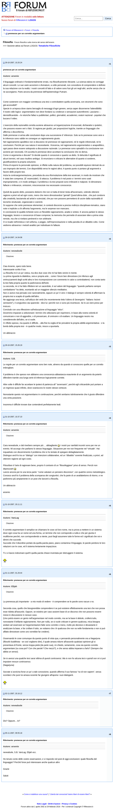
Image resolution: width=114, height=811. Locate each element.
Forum (27, 30)
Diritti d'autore (54, 804)
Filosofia (35, 30)
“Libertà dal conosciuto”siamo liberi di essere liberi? (70, 794)
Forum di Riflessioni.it (14, 30)
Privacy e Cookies (69, 804)
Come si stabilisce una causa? (36, 794)
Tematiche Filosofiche (49, 46)
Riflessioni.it (21, 20)
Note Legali (42, 804)
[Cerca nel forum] (88, 18)
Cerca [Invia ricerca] (108, 18)
